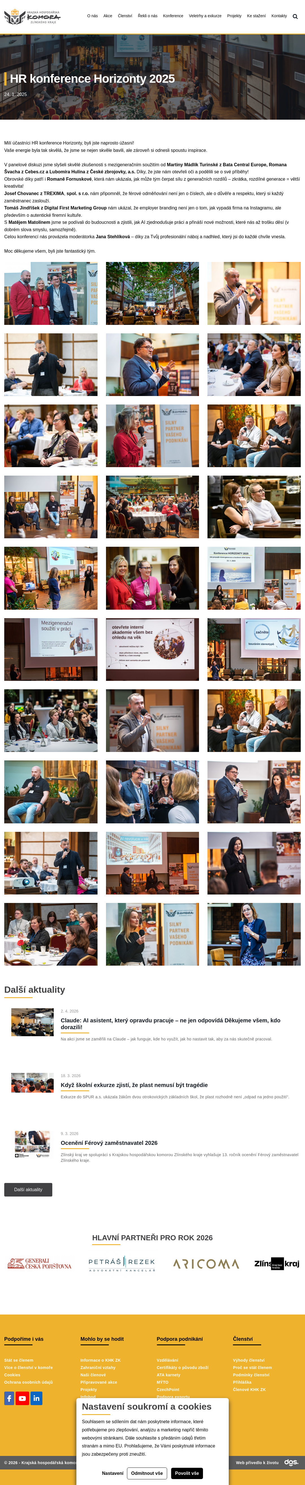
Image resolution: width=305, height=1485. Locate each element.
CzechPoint (168, 1389)
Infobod (88, 1397)
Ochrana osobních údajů (28, 1382)
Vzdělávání (167, 1360)
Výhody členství (249, 1360)
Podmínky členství (251, 1375)
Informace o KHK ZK (101, 1360)
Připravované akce (99, 1382)
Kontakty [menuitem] (279, 16)
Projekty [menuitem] (234, 16)
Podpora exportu (173, 1397)
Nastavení (113, 1473)
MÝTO (163, 1382)
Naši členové (93, 1375)
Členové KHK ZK (249, 1389)
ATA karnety (169, 1375)
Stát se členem (18, 1360)
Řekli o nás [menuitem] (147, 16)
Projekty (89, 1389)
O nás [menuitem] (92, 16)
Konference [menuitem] (173, 16)
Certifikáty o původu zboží (183, 1367)
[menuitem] (295, 17)
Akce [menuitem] (107, 16)
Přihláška (242, 1382)
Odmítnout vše (147, 1473)
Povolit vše (187, 1473)
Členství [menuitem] (125, 16)
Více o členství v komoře (28, 1367)
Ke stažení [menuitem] (256, 16)
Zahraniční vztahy (98, 1367)
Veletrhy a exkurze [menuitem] (205, 16)
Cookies (12, 1375)
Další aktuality (28, 1189)
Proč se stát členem (252, 1367)
